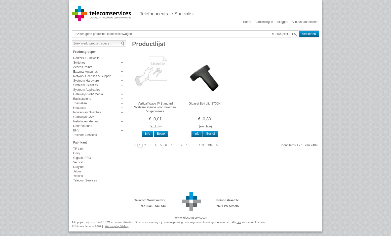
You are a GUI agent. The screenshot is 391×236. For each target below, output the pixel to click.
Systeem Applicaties (86, 89)
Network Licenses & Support (92, 76)
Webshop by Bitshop (116, 226)
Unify (76, 153)
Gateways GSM (83, 117)
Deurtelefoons (82, 126)
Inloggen (282, 22)
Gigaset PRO (82, 158)
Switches (79, 62)
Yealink (78, 176)
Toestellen (80, 103)
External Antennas (85, 71)
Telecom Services (85, 135)
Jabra (77, 171)
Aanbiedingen (264, 22)
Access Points (82, 67)
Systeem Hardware (86, 80)
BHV (76, 130)
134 (210, 145)
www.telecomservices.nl (191, 217)
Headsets (79, 108)
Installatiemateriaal (85, 121)
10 (187, 145)
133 (201, 145)
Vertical (78, 162)
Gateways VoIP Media (88, 94)
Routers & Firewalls (86, 58)
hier (239, 222)
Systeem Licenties (85, 85)
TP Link (78, 149)
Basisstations (82, 99)
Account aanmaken (305, 22)
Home (247, 22)
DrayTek (78, 167)
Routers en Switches (87, 112)
